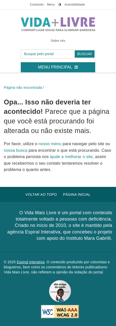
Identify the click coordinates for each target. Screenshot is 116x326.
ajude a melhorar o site (71, 157)
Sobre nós (58, 40)
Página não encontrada (23, 87)
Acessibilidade (74, 4)
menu (51, 4)
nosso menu (51, 144)
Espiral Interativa (30, 262)
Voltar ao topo (41, 194)
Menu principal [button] (60, 65)
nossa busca (16, 150)
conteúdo (37, 4)
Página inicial (77, 194)
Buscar (84, 54)
